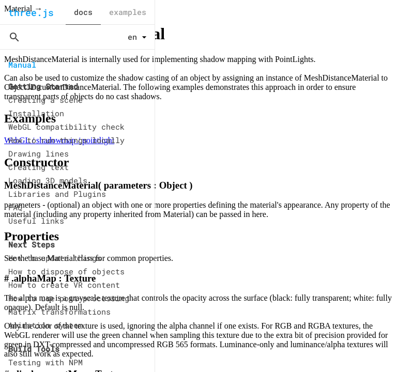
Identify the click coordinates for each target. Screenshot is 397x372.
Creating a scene (45, 100)
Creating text (38, 167)
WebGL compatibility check (66, 126)
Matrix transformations (59, 311)
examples (127, 12)
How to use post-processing (68, 298)
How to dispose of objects (66, 271)
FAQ (15, 207)
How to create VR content (64, 285)
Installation (36, 113)
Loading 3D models (47, 180)
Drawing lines (38, 153)
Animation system (45, 325)
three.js (31, 12)
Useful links (36, 220)
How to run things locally (66, 140)
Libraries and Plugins (57, 194)
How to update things (54, 258)
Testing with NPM (45, 362)
